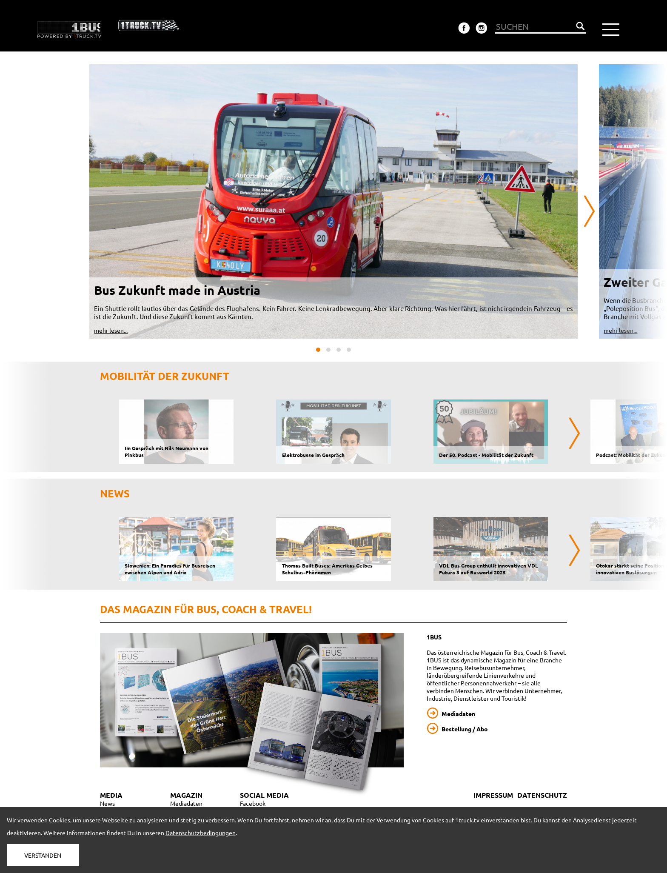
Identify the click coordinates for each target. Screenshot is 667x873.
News (107, 803)
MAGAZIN (186, 794)
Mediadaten (458, 713)
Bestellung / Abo (465, 729)
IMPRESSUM (493, 794)
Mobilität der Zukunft (164, 375)
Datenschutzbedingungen (200, 832)
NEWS (115, 493)
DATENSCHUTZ (542, 794)
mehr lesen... (111, 330)
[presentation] (589, 211)
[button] (318, 349)
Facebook (252, 803)
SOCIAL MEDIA (264, 794)
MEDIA (111, 794)
